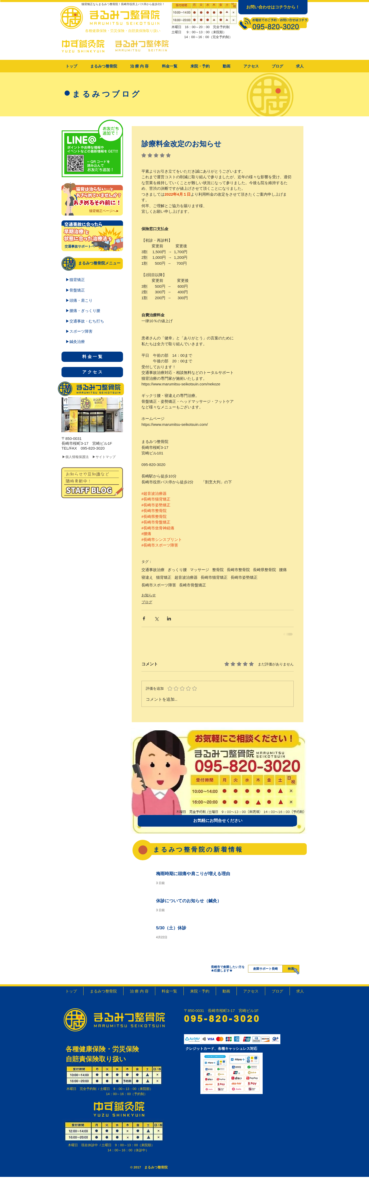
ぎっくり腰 (177, 569)
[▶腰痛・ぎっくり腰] (92, 310)
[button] (139, 66)
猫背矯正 (163, 577)
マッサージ (199, 569)
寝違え (147, 577)
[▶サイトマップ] (108, 457)
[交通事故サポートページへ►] (86, 246)
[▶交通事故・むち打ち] (92, 321)
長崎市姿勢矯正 (244, 577)
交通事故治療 (153, 569)
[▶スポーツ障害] (92, 331)
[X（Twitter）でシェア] (156, 618)
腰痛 (283, 569)
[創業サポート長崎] (265, 969)
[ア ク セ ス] (92, 372)
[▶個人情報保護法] (78, 457)
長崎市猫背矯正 (214, 577)
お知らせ (148, 595)
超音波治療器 (186, 577)
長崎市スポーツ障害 (158, 585)
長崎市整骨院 (238, 569)
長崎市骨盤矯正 (192, 585)
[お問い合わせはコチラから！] (273, 7)
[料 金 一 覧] (92, 357)
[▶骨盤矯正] (92, 290)
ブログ (146, 602)
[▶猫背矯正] (92, 279)
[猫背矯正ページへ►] (104, 211)
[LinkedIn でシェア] (169, 618)
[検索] (290, 969)
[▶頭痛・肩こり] (92, 300)
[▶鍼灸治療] (92, 341)
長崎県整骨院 (264, 569)
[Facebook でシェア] (143, 618)
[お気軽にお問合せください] (218, 820)
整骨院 (218, 569)
